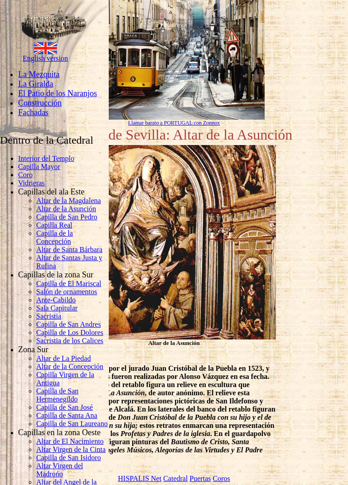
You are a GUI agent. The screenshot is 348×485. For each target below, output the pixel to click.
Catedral (175, 478)
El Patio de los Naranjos (57, 93)
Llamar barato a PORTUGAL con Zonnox (174, 123)
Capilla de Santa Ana (66, 415)
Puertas (200, 478)
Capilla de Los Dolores (69, 332)
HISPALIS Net (139, 478)
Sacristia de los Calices (69, 340)
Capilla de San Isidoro (68, 457)
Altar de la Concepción (69, 366)
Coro (25, 175)
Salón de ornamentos (66, 292)
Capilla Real (54, 225)
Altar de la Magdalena (68, 200)
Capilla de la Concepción (54, 237)
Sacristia (48, 316)
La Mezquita (38, 74)
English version (45, 58)
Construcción (40, 102)
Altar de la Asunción (66, 209)
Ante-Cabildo (56, 300)
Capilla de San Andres (68, 324)
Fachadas (33, 112)
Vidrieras (31, 183)
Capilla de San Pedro (66, 217)
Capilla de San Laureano (72, 423)
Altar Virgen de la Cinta (71, 449)
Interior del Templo (46, 158)
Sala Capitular (56, 308)
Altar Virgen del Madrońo (59, 470)
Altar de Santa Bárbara (69, 249)
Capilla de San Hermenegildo (57, 395)
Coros (221, 478)
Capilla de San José (64, 407)
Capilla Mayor (39, 166)
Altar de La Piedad (63, 358)
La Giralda (35, 83)
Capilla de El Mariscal (69, 283)
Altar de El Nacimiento (70, 441)
